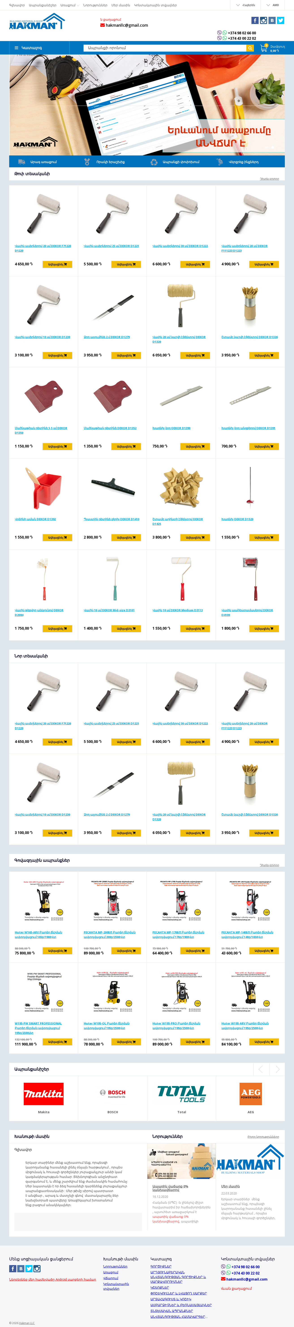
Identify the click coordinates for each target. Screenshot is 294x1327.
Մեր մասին (230, 1186)
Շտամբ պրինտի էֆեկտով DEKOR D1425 (177, 521)
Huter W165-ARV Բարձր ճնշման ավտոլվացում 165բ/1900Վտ (38, 934)
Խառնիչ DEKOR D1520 (237, 519)
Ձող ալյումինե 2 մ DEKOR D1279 (107, 336)
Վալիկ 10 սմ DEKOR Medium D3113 (177, 610)
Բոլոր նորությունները (263, 1136)
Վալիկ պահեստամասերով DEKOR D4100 (247, 612)
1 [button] (266, 147)
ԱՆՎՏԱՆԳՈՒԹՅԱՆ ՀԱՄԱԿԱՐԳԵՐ (177, 1316)
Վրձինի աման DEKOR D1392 (35, 519)
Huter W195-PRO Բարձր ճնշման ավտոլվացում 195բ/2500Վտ (176, 1025)
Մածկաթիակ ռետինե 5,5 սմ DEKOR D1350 (41, 430)
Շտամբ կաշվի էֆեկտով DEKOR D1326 (249, 336)
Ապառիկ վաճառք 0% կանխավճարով (170, 1187)
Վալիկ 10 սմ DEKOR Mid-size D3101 (109, 610)
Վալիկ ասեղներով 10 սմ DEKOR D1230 (42, 336)
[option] (147, 104)
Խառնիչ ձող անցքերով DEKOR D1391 (248, 428)
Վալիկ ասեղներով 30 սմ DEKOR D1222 (180, 245)
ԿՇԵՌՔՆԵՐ (159, 1287)
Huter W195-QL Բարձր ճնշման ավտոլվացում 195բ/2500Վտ (106, 1025)
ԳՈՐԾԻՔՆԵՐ (161, 1266)
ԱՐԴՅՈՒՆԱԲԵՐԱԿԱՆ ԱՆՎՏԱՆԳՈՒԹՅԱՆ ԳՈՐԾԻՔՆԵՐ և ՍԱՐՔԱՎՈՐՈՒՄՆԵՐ (178, 1276)
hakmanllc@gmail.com (122, 25)
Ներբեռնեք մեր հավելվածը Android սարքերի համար (52, 1279)
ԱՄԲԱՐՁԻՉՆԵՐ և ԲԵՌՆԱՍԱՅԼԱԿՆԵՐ (181, 1304)
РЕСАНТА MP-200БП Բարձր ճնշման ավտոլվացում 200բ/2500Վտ (109, 934)
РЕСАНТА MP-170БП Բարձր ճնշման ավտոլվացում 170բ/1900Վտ (178, 934)
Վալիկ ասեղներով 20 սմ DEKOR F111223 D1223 (244, 247)
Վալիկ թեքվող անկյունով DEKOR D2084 (39, 612)
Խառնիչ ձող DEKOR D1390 (171, 428)
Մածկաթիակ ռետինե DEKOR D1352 (110, 428)
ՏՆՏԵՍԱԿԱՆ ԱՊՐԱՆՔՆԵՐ (171, 1310)
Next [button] (277, 1069)
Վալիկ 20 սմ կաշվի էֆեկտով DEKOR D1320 (179, 338)
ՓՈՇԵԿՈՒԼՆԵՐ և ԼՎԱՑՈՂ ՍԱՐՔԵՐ (178, 1293)
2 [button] (272, 147)
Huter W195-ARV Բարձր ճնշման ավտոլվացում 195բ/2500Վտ (245, 1025)
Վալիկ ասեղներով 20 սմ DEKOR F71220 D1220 (43, 247)
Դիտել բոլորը (269, 178)
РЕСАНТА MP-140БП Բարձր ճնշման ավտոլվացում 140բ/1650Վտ (247, 934)
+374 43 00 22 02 (241, 38)
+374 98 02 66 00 (241, 32)
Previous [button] (261, 1069)
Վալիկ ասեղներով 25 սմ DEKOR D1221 (111, 245)
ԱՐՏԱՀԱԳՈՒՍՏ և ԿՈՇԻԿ (170, 1298)
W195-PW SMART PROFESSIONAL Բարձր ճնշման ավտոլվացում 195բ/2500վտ (38, 1027)
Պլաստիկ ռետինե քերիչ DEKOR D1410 (111, 519)
